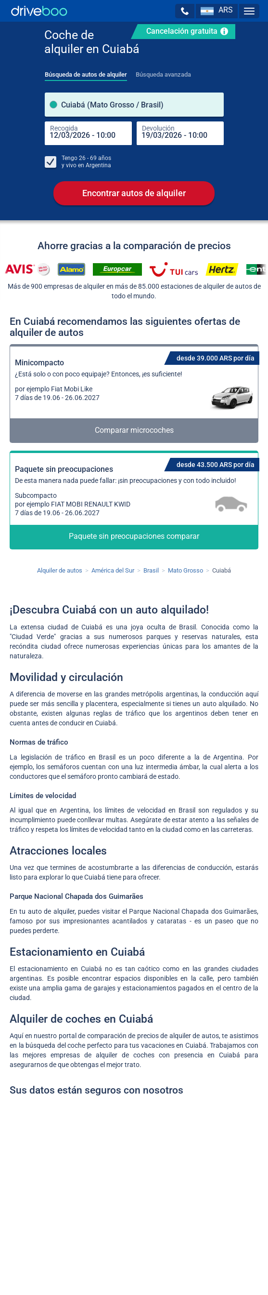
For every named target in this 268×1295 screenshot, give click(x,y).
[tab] (86, 71)
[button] (184, 11)
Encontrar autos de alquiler (134, 193)
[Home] (39, 10)
